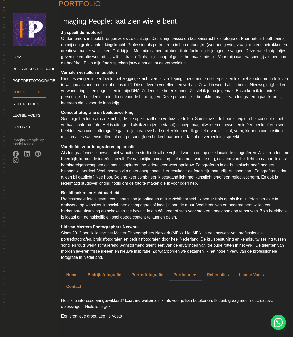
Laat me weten (139, 300)
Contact (22, 127)
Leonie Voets (26, 115)
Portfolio (27, 92)
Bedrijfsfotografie (29, 69)
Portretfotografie (29, 80)
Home (18, 57)
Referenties (26, 104)
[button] (278, 322)
